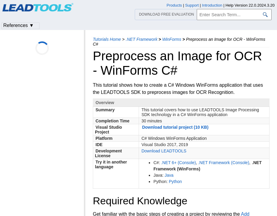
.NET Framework (142, 39)
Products (174, 5)
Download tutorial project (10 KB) (175, 127)
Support (192, 5)
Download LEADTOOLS (163, 150)
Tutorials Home (107, 39)
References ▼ (18, 25)
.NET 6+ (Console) (178, 162)
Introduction (212, 5)
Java (169, 175)
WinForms (171, 39)
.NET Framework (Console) (223, 162)
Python (175, 181)
